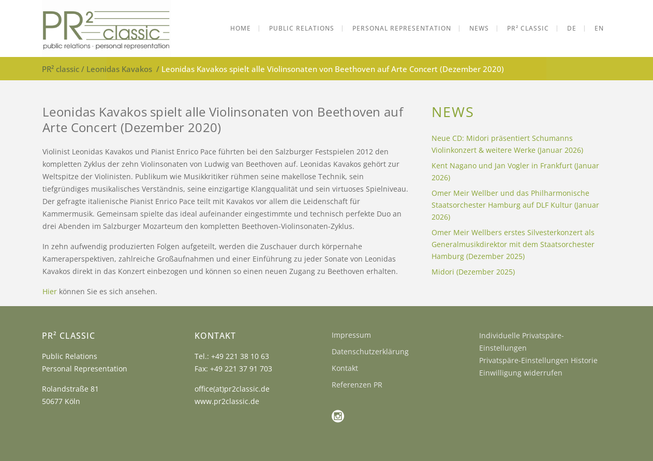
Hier (49, 291)
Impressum (351, 335)
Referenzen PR (357, 385)
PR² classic (60, 69)
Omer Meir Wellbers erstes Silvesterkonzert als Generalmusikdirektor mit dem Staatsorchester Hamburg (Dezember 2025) (513, 244)
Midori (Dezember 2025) (473, 272)
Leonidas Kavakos (119, 69)
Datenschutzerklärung (370, 351)
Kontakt (345, 368)
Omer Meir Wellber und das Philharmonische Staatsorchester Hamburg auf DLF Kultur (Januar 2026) (515, 205)
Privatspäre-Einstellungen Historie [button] (538, 360)
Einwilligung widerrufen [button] (520, 373)
